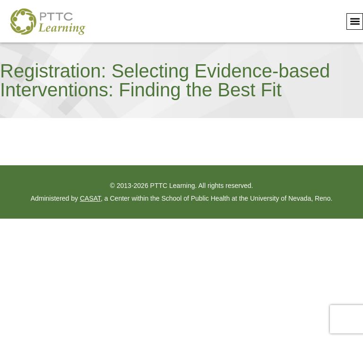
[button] (354, 21)
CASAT (90, 198)
